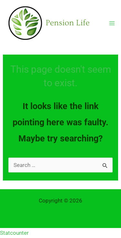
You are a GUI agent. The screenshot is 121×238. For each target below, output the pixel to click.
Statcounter (14, 233)
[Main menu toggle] (112, 23)
